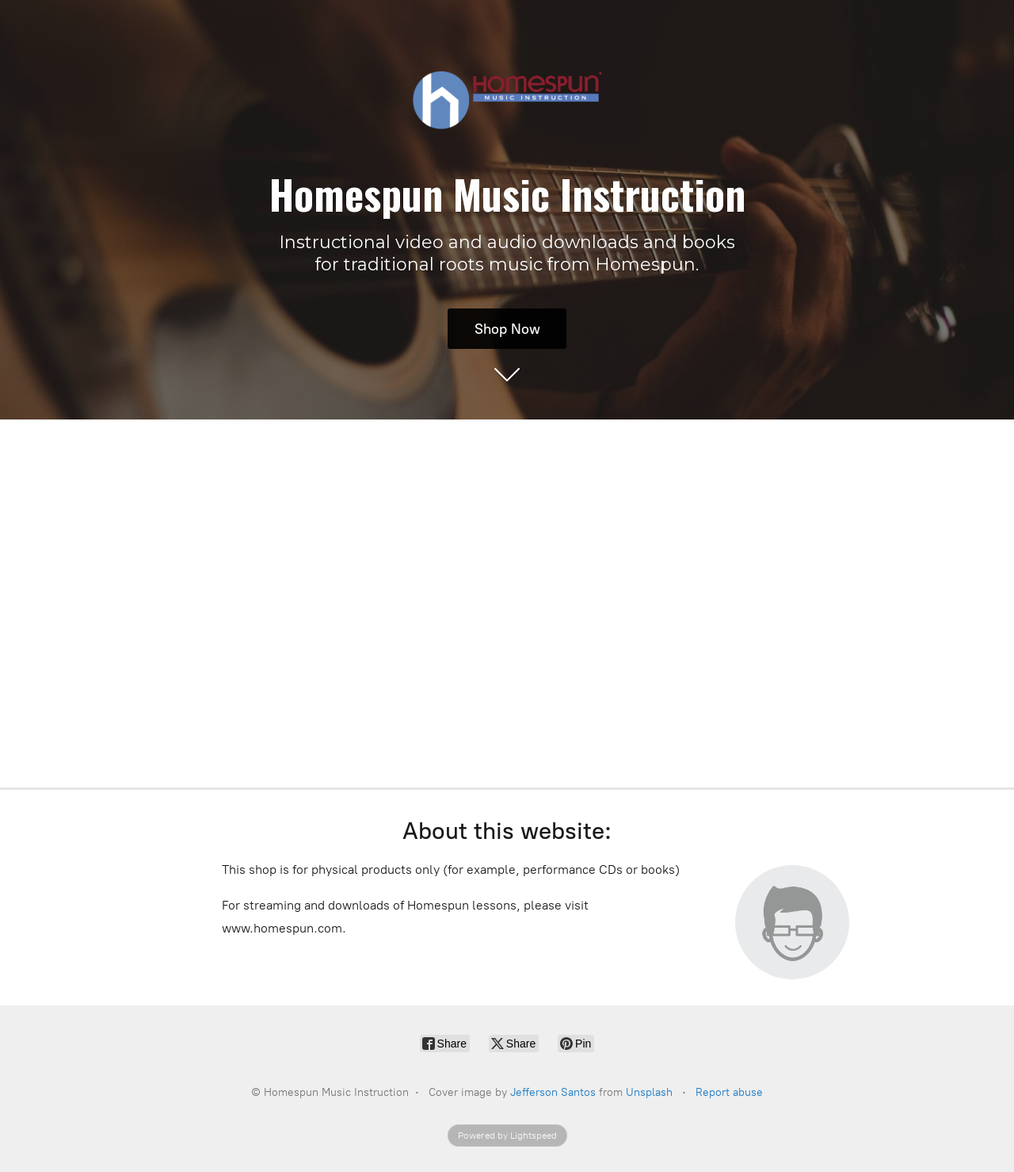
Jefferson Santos (553, 1092)
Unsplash (649, 1092)
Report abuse (729, 1092)
